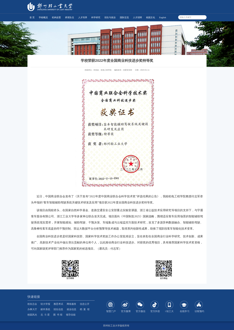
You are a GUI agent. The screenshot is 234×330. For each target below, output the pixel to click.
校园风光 (32, 314)
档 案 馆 (85, 309)
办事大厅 (32, 309)
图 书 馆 (57, 314)
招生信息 (58, 309)
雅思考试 (58, 304)
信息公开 (84, 304)
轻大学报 (45, 304)
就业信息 (71, 309)
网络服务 (71, 304)
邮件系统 (45, 309)
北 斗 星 (45, 314)
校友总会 (32, 304)
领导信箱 (71, 314)
